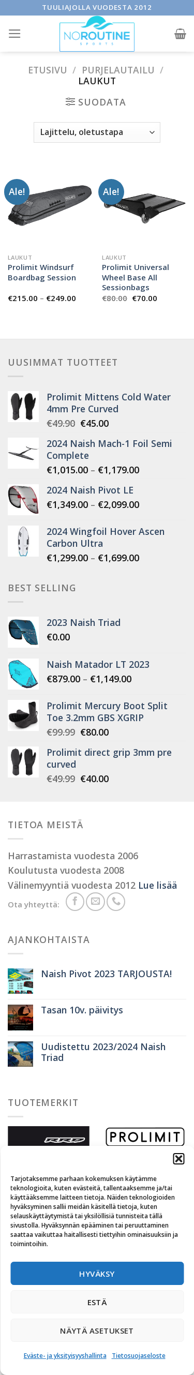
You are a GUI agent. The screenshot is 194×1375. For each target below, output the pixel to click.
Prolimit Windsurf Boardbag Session (42, 272)
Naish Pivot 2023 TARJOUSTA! (106, 973)
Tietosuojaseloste (139, 1355)
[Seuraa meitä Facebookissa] (75, 901)
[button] (178, 1159)
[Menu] (15, 33)
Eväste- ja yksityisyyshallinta (65, 1355)
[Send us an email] (95, 901)
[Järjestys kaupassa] (97, 132)
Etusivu (47, 70)
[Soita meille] (116, 901)
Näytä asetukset (97, 1330)
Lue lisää (157, 885)
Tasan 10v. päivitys (82, 1010)
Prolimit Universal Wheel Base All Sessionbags (135, 277)
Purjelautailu (118, 70)
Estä (97, 1302)
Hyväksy (96, 1273)
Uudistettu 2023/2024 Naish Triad (103, 1052)
